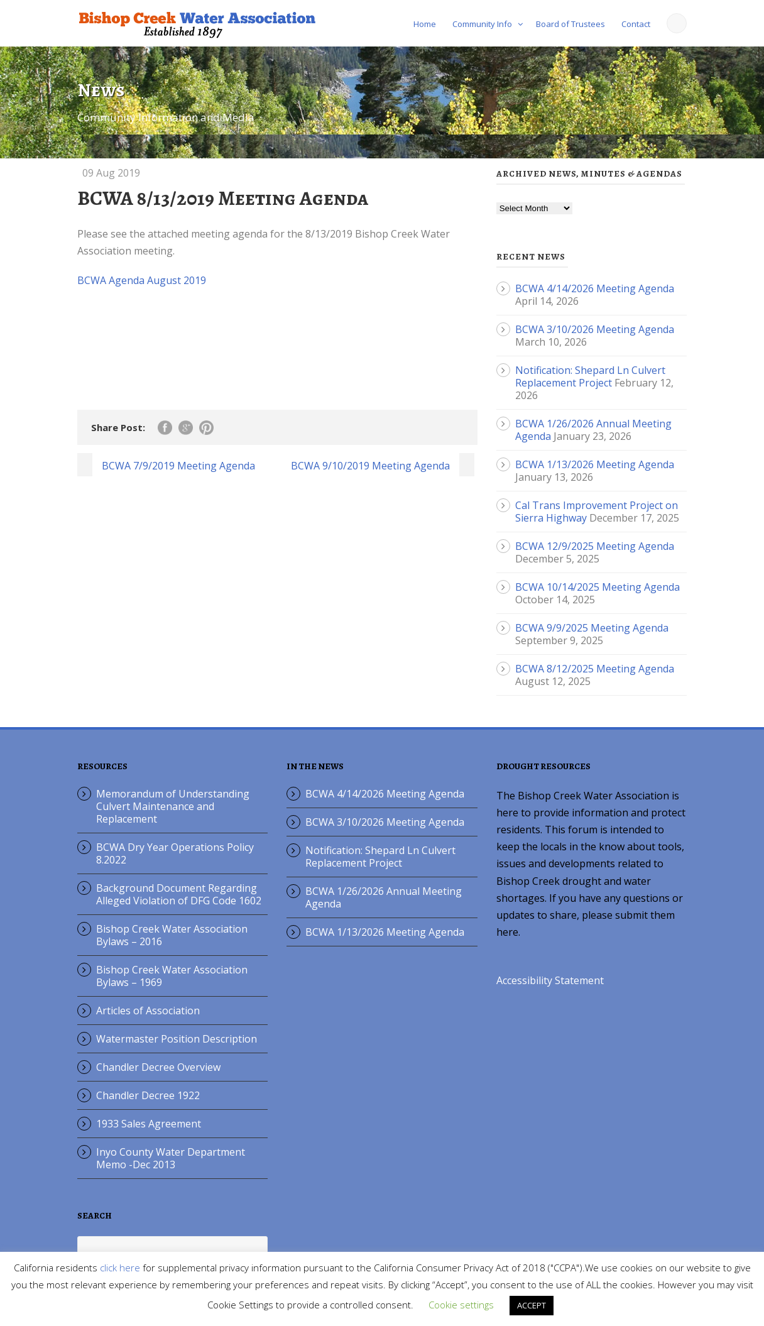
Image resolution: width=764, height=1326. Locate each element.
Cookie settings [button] (461, 1304)
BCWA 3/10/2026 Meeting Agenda (594, 329)
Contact (635, 24)
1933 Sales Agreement (148, 1124)
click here (120, 1267)
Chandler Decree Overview (158, 1067)
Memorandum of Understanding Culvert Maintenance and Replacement (172, 806)
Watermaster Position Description (176, 1039)
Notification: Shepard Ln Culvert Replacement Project (590, 376)
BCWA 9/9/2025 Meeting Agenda (591, 628)
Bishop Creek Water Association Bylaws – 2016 (172, 935)
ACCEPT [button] (531, 1305)
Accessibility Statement (550, 980)
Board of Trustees (570, 24)
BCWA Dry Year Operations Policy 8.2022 (175, 853)
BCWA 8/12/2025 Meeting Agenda (594, 669)
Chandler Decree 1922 (148, 1095)
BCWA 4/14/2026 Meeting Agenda (594, 288)
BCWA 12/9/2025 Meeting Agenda (594, 546)
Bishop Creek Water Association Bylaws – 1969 (172, 976)
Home (424, 24)
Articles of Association (148, 1010)
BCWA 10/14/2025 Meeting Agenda (597, 587)
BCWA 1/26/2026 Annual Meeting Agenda (383, 897)
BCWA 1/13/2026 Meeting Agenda (594, 464)
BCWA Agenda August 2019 (141, 280)
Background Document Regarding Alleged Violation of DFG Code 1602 (178, 894)
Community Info (482, 24)
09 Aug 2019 (111, 173)
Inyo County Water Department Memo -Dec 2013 (170, 1158)
